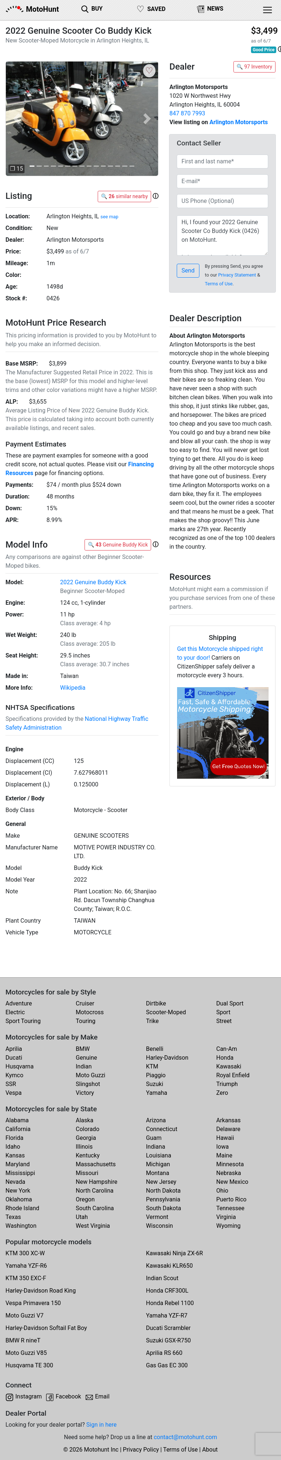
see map (110, 216)
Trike (152, 1021)
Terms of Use (219, 283)
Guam (153, 1137)
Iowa (222, 1146)
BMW (83, 1048)
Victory (85, 1092)
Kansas (15, 1155)
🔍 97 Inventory (254, 67)
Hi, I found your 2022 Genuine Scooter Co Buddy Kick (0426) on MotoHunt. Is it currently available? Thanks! (222, 235)
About (210, 1449)
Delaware (228, 1129)
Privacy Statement (237, 275)
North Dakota (163, 1190)
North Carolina (94, 1190)
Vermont (157, 1216)
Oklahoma (18, 1199)
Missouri (87, 1173)
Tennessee (230, 1208)
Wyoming (228, 1225)
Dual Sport (230, 1003)
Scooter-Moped (166, 1012)
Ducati (13, 1057)
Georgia (86, 1137)
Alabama (17, 1120)
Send (188, 270)
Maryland (17, 1164)
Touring (85, 1021)
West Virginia (93, 1225)
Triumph (227, 1084)
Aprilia (13, 1048)
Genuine (86, 1057)
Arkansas (228, 1120)
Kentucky (88, 1155)
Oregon (85, 1199)
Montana (157, 1173)
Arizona (156, 1120)
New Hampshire (96, 1181)
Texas (13, 1216)
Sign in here (101, 1424)
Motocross (90, 1012)
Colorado (88, 1129)
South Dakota (163, 1208)
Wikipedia (72, 687)
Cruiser (85, 1003)
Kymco (14, 1075)
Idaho (12, 1146)
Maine (224, 1155)
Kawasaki (228, 1066)
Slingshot (88, 1084)
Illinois (84, 1146)
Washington (20, 1225)
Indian (84, 1066)
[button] (17, 118)
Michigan (158, 1164)
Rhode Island (22, 1208)
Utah (82, 1216)
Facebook (68, 1396)
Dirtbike (156, 1003)
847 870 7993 (187, 113)
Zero (222, 1092)
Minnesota (230, 1164)
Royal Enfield (233, 1075)
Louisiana (158, 1155)
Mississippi (20, 1173)
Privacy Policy (141, 1449)
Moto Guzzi (90, 1075)
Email (102, 1396)
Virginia (226, 1216)
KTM (152, 1066)
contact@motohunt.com (185, 1437)
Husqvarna (19, 1066)
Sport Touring (23, 1021)
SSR (10, 1084)
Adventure (18, 1003)
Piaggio (156, 1075)
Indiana (155, 1146)
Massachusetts (96, 1164)
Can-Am (226, 1048)
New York (17, 1190)
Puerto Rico (231, 1199)
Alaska (84, 1120)
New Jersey (161, 1181)
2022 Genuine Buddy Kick (93, 582)
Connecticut (161, 1129)
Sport (223, 1012)
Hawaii (225, 1137)
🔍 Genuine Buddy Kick (118, 545)
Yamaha (156, 1092)
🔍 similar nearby (124, 196)
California (17, 1129)
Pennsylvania (163, 1199)
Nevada (15, 1181)
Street (224, 1021)
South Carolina (95, 1208)
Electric (15, 1012)
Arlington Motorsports (238, 122)
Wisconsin (159, 1225)
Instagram (28, 1396)
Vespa (13, 1092)
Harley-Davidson (167, 1057)
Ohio (222, 1190)
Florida (14, 1137)
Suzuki (154, 1084)
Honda (224, 1057)
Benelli (154, 1048)
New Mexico (232, 1181)
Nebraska (228, 1173)
